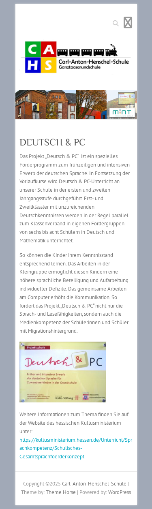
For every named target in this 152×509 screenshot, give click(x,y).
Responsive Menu (128, 22)
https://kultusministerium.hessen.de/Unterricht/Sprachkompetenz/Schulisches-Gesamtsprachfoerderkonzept (75, 448)
